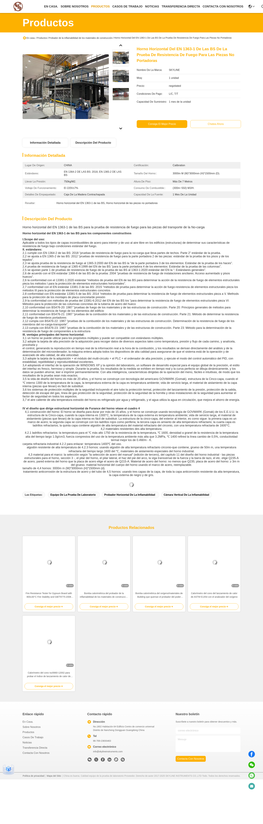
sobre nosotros (75, 6)
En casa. (51, 6)
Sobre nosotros (32, 727)
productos (100, 6)
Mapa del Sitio (54, 776)
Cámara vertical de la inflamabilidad (186, 494)
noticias (152, 6)
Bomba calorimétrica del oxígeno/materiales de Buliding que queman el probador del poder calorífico (159, 595)
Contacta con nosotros (36, 753)
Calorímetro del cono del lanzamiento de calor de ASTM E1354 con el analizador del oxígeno (214, 595)
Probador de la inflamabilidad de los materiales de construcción (80, 38)
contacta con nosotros (223, 6)
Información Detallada (45, 142)
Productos (42, 38)
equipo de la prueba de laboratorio (73, 494)
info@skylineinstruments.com (108, 751)
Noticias (27, 742)
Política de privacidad (33, 776)
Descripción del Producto (93, 142)
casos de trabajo (127, 6)
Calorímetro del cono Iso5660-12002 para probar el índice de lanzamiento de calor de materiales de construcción (49, 674)
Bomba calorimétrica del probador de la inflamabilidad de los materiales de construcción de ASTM (104, 595)
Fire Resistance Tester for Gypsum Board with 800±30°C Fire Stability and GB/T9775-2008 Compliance (49, 595)
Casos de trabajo (33, 737)
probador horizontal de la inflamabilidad (129, 494)
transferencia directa (181, 6)
